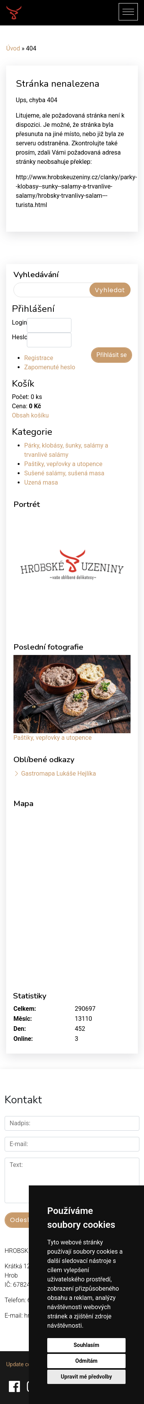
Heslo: (19, 337)
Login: (19, 322)
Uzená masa (41, 482)
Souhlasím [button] (86, 1345)
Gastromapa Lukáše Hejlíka (58, 773)
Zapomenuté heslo (49, 367)
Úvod (13, 48)
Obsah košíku (30, 415)
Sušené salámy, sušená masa (64, 473)
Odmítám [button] (86, 1361)
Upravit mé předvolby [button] (86, 1377)
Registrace (38, 358)
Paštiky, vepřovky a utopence (63, 464)
